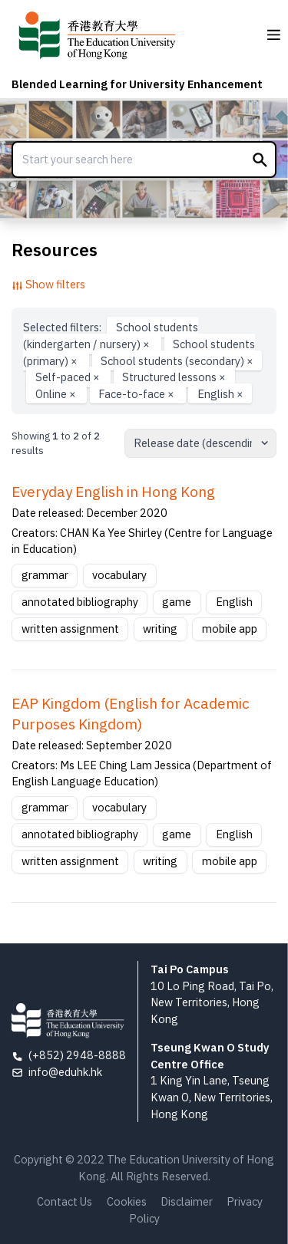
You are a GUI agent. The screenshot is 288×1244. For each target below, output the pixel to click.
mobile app (229, 628)
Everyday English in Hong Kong (113, 491)
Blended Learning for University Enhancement (137, 84)
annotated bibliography (80, 601)
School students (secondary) (177, 360)
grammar (45, 575)
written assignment (70, 628)
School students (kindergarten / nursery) (110, 335)
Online (56, 394)
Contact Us (64, 1201)
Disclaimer (187, 1201)
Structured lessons (174, 377)
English (220, 394)
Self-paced (68, 377)
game (176, 601)
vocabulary (119, 575)
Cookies (127, 1201)
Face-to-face (137, 394)
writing (160, 628)
